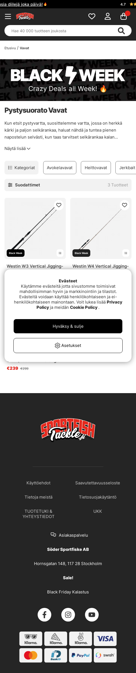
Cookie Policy (84, 307)
